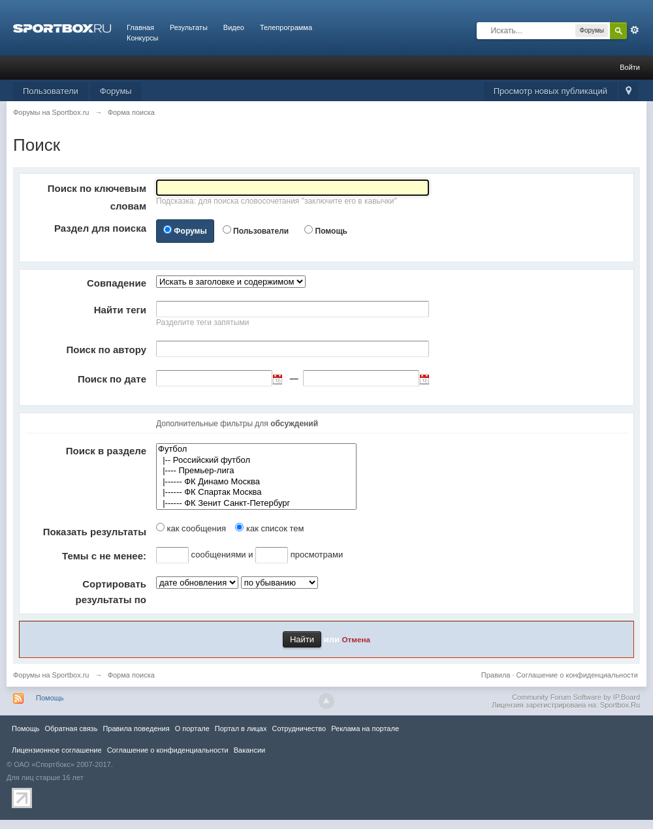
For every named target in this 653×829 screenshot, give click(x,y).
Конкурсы (142, 38)
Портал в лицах (241, 728)
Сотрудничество (299, 728)
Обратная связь (70, 728)
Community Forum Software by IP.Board (576, 697)
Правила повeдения (136, 728)
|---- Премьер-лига (256, 471)
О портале (192, 728)
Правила (496, 675)
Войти (630, 67)
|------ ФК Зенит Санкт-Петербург (256, 503)
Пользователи (50, 91)
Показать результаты (94, 531)
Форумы (116, 91)
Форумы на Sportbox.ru (51, 675)
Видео (233, 27)
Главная (140, 27)
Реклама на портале (365, 728)
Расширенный (634, 30)
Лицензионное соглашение (57, 750)
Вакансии (249, 750)
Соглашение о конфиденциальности (577, 675)
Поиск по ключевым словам (97, 197)
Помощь (331, 231)
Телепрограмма (286, 27)
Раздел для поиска (100, 228)
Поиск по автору (106, 349)
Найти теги (120, 309)
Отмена (356, 639)
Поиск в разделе (106, 450)
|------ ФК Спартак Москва (256, 492)
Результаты (189, 27)
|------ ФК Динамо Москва (256, 482)
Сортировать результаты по (111, 591)
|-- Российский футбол (256, 460)
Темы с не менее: (104, 555)
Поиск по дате (112, 378)
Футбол (256, 449)
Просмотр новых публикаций (550, 91)
